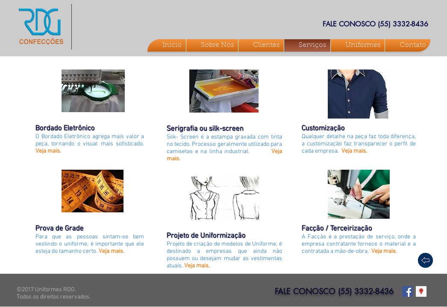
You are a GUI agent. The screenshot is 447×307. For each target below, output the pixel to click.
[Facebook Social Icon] (407, 291)
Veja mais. (48, 151)
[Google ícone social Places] (421, 291)
